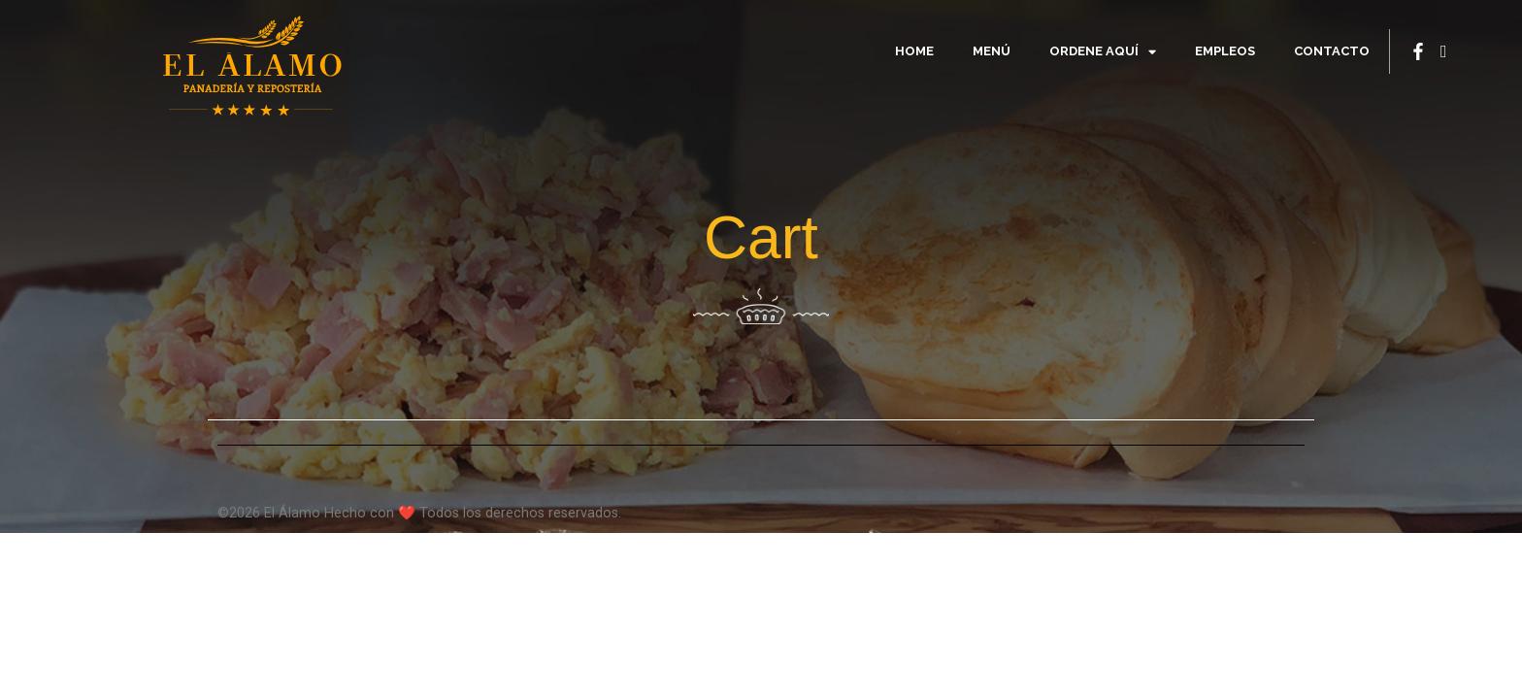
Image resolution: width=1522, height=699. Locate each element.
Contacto (1332, 51)
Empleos (1225, 51)
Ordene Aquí (1102, 52)
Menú (991, 51)
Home (914, 51)
